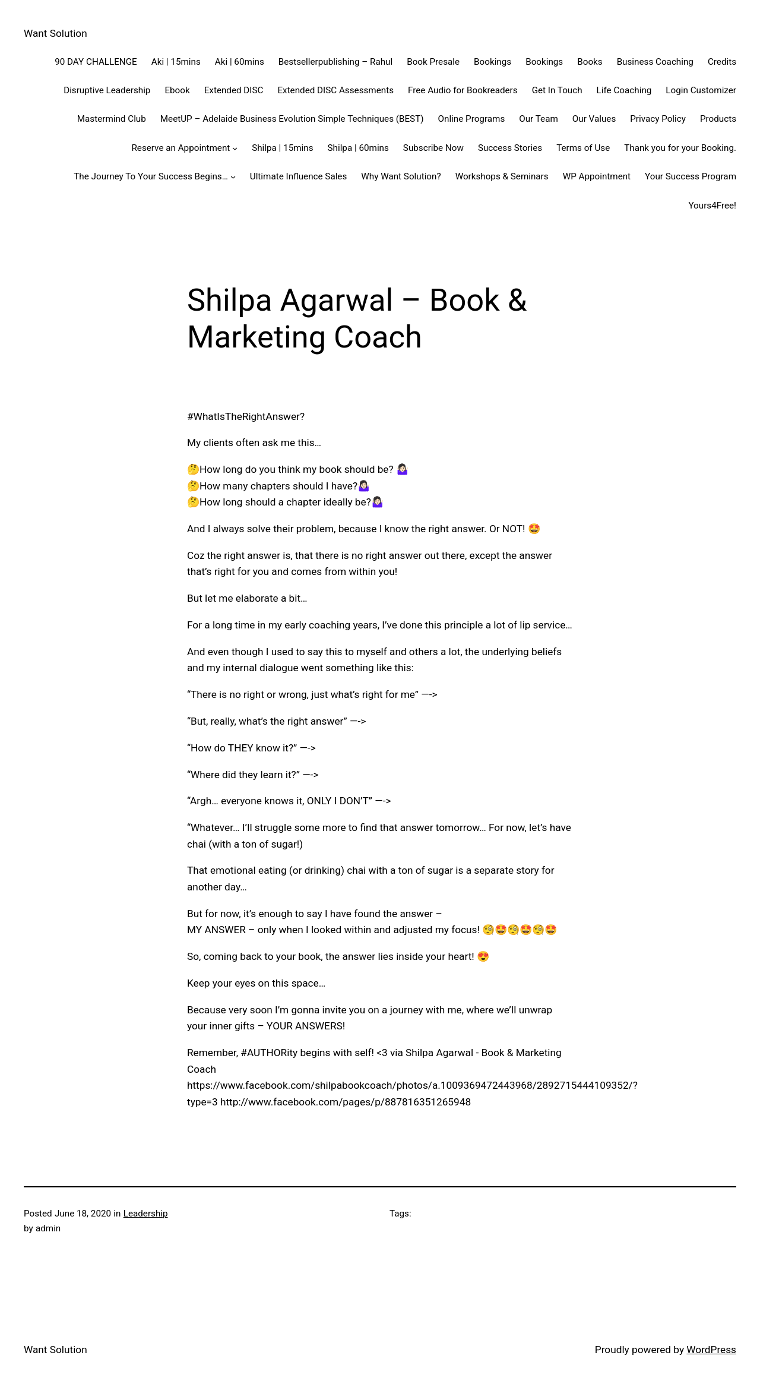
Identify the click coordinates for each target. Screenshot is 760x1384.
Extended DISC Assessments (335, 90)
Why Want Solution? (401, 176)
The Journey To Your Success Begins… (151, 176)
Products (718, 118)
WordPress (711, 1349)
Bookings (492, 61)
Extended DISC (234, 90)
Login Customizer (701, 90)
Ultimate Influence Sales (298, 176)
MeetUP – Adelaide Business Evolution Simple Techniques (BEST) (292, 118)
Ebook (176, 90)
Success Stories (510, 148)
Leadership (146, 1213)
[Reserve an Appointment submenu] (235, 147)
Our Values (594, 118)
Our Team (538, 118)
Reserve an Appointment (180, 148)
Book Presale (433, 61)
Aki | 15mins (176, 61)
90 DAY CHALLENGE (96, 61)
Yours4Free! (712, 205)
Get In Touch (557, 90)
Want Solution (55, 33)
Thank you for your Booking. (680, 148)
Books (589, 61)
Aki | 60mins (239, 61)
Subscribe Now (433, 148)
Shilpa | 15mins (282, 148)
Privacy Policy (658, 118)
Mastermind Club (111, 118)
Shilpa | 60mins (358, 148)
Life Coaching (624, 90)
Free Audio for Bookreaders (463, 90)
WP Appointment (597, 176)
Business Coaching (655, 61)
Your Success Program (690, 176)
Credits (722, 61)
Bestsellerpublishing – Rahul (335, 61)
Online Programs (471, 118)
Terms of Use (583, 148)
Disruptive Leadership (107, 90)
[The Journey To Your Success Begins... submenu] (233, 176)
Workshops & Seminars (502, 176)
